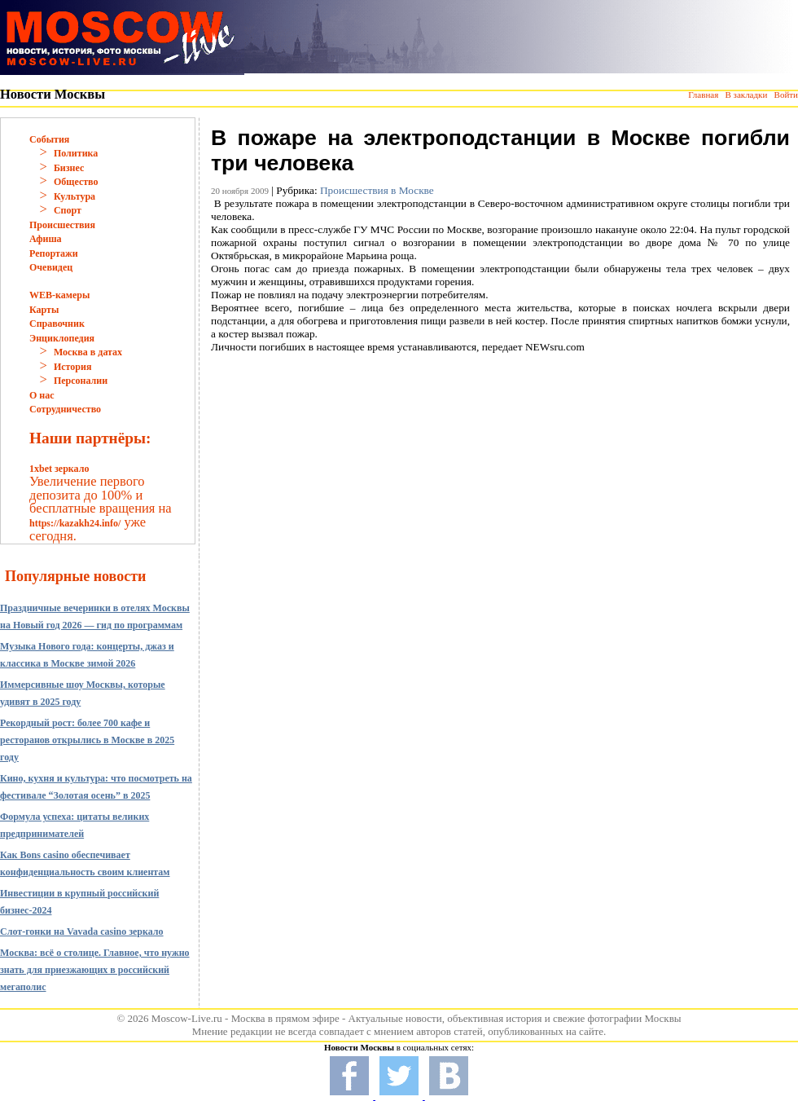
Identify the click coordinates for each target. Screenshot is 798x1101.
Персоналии (80, 380)
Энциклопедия (61, 338)
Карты (44, 309)
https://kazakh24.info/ (75, 523)
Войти (786, 94)
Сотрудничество (65, 409)
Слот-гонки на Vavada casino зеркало (82, 931)
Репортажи (53, 253)
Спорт (67, 210)
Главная (703, 94)
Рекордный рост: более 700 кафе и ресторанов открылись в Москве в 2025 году (87, 740)
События (49, 139)
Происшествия (62, 225)
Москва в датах (88, 352)
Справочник (57, 323)
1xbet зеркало (59, 468)
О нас (42, 395)
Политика (76, 153)
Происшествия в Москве (377, 190)
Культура (74, 196)
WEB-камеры (59, 295)
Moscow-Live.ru (186, 1018)
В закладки (746, 94)
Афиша (45, 238)
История (72, 366)
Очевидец (50, 267)
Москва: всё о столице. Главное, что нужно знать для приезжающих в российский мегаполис (95, 970)
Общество (76, 181)
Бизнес (69, 168)
